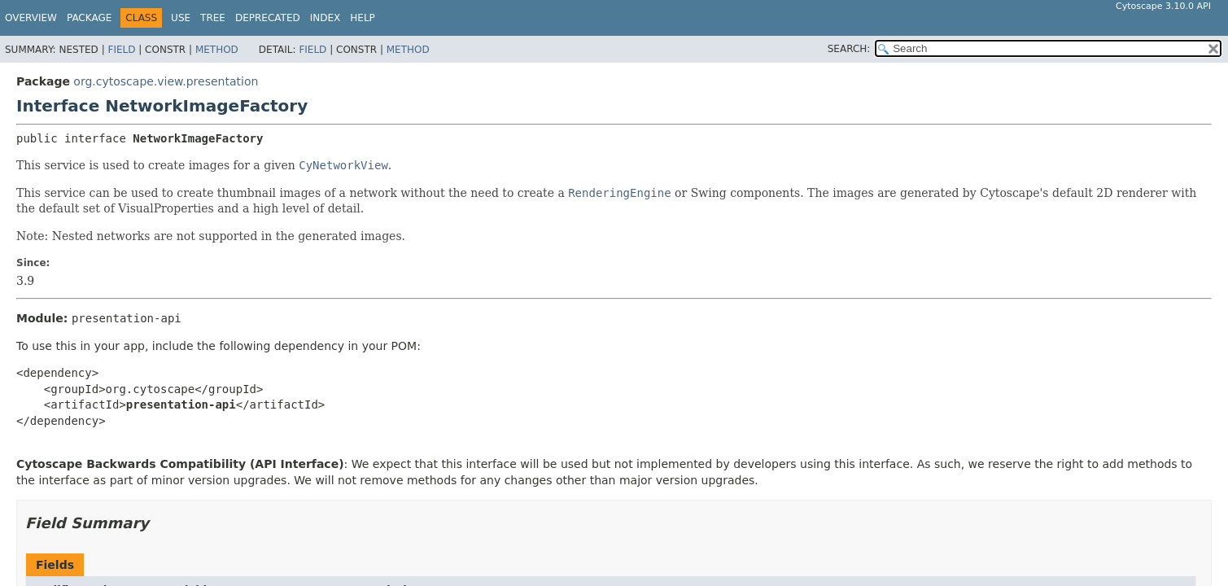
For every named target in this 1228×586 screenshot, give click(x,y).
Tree (212, 18)
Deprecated (267, 18)
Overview (31, 18)
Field (121, 49)
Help (362, 18)
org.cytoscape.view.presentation (165, 81)
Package (89, 18)
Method (216, 49)
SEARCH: (849, 49)
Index (325, 18)
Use (180, 18)
